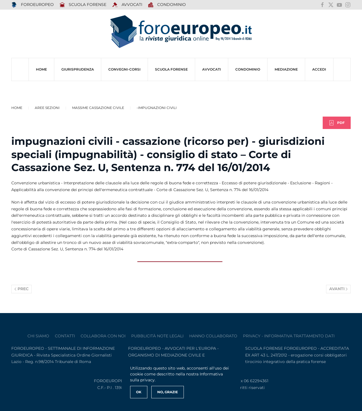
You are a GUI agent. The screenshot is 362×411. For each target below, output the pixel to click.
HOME (41, 69)
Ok (138, 392)
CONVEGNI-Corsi (124, 69)
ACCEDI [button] (319, 69)
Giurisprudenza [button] (77, 69)
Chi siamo (38, 335)
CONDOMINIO (247, 69)
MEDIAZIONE (286, 69)
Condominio (167, 5)
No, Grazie (167, 392)
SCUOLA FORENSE (83, 5)
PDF (337, 123)
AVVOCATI (127, 5)
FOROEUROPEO (32, 5)
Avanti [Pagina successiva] (338, 288)
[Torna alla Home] (181, 31)
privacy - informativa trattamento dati (289, 335)
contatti (65, 335)
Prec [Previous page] (21, 288)
